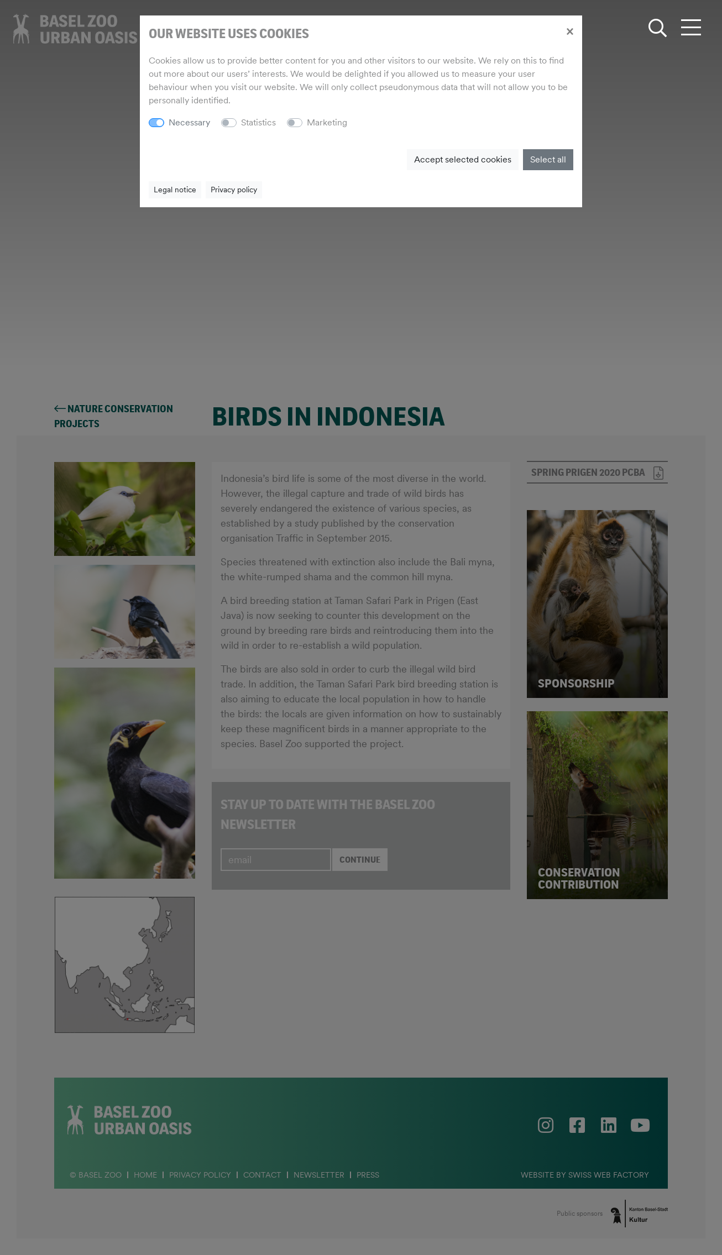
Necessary (189, 122)
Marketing (327, 122)
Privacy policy (234, 189)
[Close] (569, 30)
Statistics (258, 122)
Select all (548, 159)
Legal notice (175, 189)
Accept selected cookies (462, 159)
